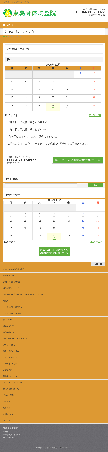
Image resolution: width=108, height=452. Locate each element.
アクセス (6, 401)
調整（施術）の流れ (11, 351)
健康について (8, 326)
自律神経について (10, 332)
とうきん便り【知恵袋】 (12, 313)
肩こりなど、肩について (12, 383)
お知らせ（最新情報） (12, 282)
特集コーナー (8, 301)
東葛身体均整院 (51, 448)
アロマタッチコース (11, 357)
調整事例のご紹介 (10, 376)
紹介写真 (6, 408)
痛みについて (8, 320)
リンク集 (6, 420)
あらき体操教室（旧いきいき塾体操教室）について (23, 294)
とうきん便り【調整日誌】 (13, 307)
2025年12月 (95, 115)
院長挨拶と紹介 (9, 276)
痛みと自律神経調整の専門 (14, 269)
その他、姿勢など (10, 395)
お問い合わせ (8, 414)
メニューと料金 (9, 345)
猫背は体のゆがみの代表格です (15, 339)
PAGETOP (98, 264)
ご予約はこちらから (11, 364)
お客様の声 (7, 370)
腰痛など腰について (11, 389)
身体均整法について (11, 288)
